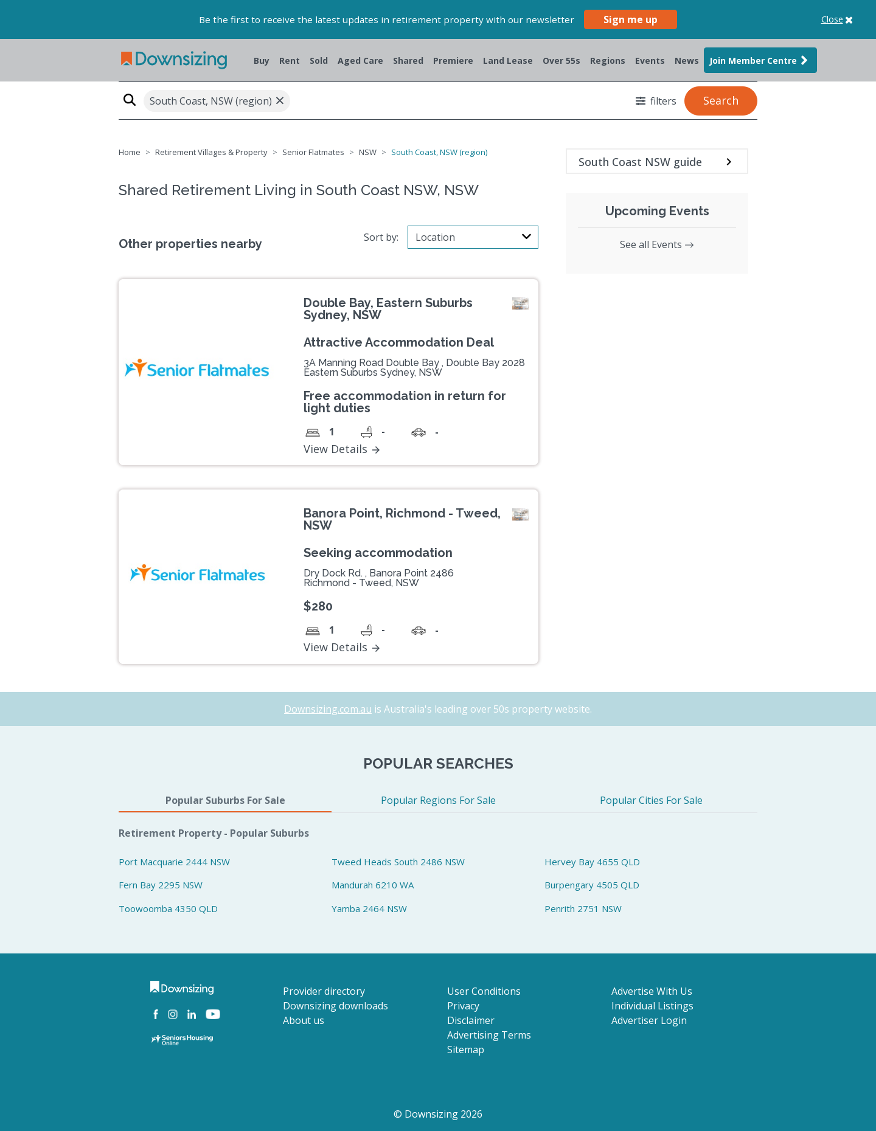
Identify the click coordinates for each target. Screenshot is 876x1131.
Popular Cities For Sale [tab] (651, 800)
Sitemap (465, 1049)
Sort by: (381, 237)
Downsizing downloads (335, 1005)
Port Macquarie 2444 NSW (174, 862)
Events (650, 60)
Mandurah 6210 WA (373, 885)
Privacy (463, 1005)
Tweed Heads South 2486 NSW (398, 862)
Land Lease (508, 60)
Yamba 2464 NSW (369, 908)
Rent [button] (289, 60)
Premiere (453, 60)
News (687, 60)
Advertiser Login (649, 1020)
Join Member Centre (760, 60)
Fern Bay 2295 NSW (161, 885)
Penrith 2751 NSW (583, 908)
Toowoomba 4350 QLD (168, 908)
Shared (408, 60)
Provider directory (324, 991)
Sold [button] (319, 60)
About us (303, 1020)
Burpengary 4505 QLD (591, 885)
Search (721, 100)
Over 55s (561, 60)
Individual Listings (652, 1005)
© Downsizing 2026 (438, 1114)
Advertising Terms (489, 1035)
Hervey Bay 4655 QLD (592, 862)
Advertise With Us (651, 991)
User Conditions (484, 991)
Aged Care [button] (360, 60)
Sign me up (630, 19)
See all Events (657, 244)
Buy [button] (261, 60)
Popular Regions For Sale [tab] (438, 800)
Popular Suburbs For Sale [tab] (225, 800)
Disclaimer (471, 1020)
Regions (607, 60)
